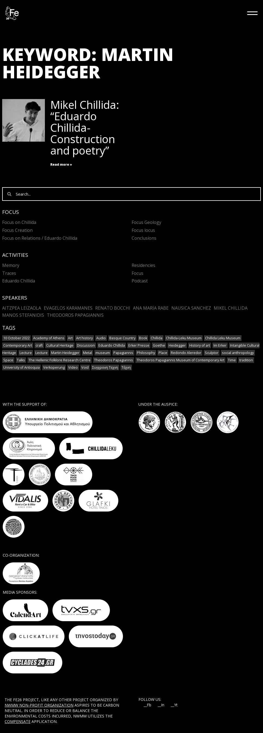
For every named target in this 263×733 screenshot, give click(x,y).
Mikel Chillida (230, 308)
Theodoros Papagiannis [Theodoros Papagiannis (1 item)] (113, 360)
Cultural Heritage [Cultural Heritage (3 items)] (59, 345)
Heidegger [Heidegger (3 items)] (177, 345)
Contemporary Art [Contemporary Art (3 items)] (17, 345)
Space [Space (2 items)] (8, 360)
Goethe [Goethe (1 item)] (159, 345)
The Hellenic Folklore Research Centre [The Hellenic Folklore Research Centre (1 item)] (60, 360)
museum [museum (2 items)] (102, 352)
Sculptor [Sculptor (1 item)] (211, 352)
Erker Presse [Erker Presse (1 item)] (138, 345)
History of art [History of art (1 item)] (199, 345)
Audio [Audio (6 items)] (101, 338)
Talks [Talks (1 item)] (21, 360)
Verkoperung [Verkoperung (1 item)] (54, 367)
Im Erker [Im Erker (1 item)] (220, 345)
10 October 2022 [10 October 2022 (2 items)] (16, 338)
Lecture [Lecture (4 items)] (26, 352)
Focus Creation (17, 230)
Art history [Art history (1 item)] (84, 338)
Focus (137, 273)
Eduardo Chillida (18, 281)
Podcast (140, 281)
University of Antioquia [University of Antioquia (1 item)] (21, 367)
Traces (9, 273)
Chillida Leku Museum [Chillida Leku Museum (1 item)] (222, 338)
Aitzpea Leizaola (21, 308)
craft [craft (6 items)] (39, 345)
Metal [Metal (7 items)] (87, 352)
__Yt (174, 705)
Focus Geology (146, 222)
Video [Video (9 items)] (73, 367)
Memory (10, 265)
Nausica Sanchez (191, 308)
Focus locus (143, 230)
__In (161, 705)
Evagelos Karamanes (68, 308)
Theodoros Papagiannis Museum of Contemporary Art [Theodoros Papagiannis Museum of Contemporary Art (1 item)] (180, 360)
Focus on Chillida (19, 222)
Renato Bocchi (112, 308)
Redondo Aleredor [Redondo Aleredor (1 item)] (186, 352)
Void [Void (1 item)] (85, 367)
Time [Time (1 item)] (232, 360)
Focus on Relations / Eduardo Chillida (39, 238)
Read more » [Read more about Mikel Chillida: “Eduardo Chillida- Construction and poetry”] (61, 164)
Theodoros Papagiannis (75, 315)
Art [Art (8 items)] (70, 338)
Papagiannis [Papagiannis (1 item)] (123, 352)
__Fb (147, 705)
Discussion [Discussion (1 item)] (86, 345)
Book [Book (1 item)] (143, 338)
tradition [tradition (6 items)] (246, 360)
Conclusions (144, 238)
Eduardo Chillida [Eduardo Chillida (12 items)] (111, 345)
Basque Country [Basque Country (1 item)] (122, 338)
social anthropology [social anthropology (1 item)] (238, 352)
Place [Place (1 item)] (163, 352)
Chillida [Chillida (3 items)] (156, 338)
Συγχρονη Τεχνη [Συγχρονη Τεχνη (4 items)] (105, 367)
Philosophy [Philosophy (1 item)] (146, 352)
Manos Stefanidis (23, 315)
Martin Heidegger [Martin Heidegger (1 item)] (65, 352)
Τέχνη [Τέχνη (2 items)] (126, 367)
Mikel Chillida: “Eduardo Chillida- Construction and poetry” (84, 127)
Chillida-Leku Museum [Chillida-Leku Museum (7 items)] (184, 338)
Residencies (143, 265)
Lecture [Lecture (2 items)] (41, 352)
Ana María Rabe (151, 308)
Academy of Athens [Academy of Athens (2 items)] (48, 338)
